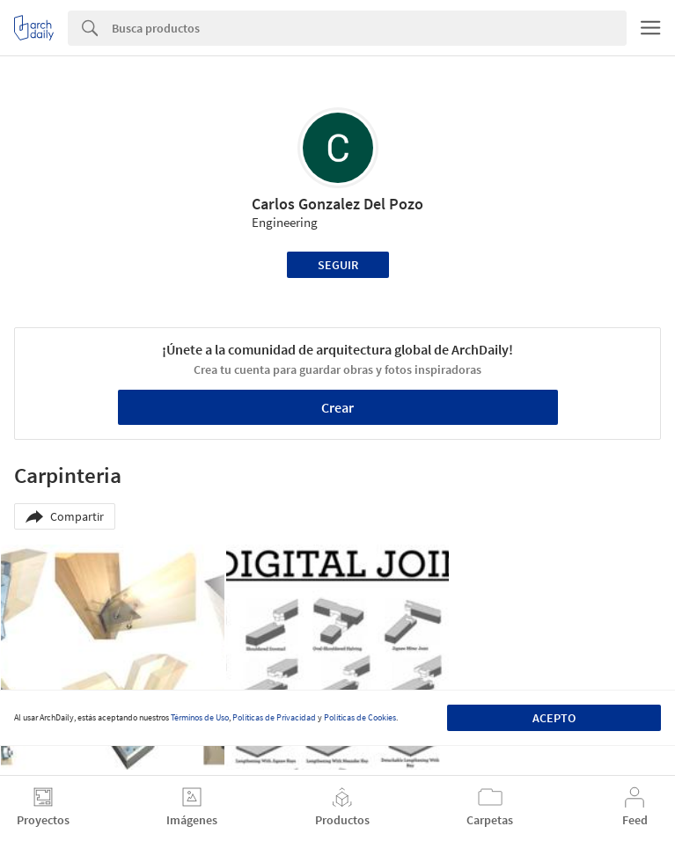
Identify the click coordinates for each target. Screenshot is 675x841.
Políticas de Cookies (360, 717)
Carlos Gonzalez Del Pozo (337, 204)
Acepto (554, 718)
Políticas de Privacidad (274, 717)
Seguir (338, 265)
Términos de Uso (200, 717)
